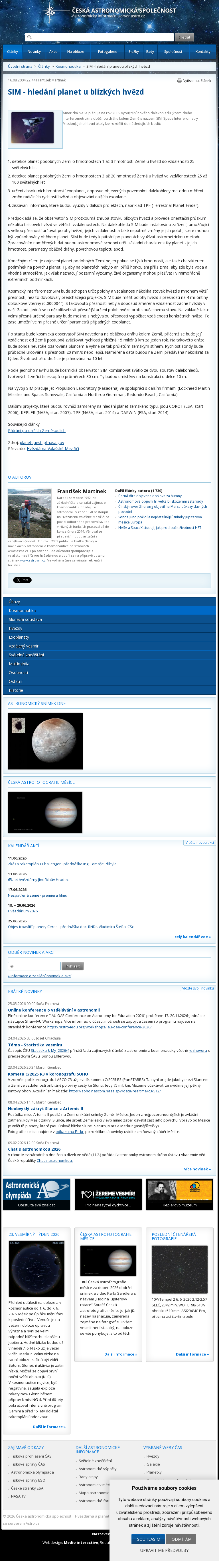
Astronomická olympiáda (32, 1472)
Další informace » (49, 1426)
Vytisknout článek (197, 80)
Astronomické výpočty (98, 1468)
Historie (16, 690)
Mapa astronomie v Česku (101, 1492)
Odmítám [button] (182, 1539)
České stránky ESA (27, 1488)
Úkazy (14, 601)
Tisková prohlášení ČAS (31, 1456)
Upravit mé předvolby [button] (164, 1550)
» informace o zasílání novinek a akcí (39, 975)
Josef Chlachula (48, 1038)
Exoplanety (19, 637)
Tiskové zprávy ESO (28, 1480)
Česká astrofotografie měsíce (41, 782)
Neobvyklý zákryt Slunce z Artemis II (45, 1108)
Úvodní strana (20, 66)
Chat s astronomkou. (55, 1160)
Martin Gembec (48, 1067)
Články (12, 51)
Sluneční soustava (25, 619)
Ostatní (15, 681)
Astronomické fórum (96, 1500)
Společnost (173, 51)
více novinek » (197, 1169)
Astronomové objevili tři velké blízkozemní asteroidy (160, 501)
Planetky (154, 1472)
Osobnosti (18, 672)
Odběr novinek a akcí (31, 952)
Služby (134, 51)
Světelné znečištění (26, 654)
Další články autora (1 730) (138, 490)
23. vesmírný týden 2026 (34, 1234)
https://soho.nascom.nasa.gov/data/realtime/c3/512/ (115, 1091)
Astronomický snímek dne (37, 703)
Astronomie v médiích (97, 1484)
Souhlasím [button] (148, 1539)
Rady (150, 51)
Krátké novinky (25, 991)
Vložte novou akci (200, 842)
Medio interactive (81, 1542)
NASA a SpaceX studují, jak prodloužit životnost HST (159, 527)
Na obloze (75, 51)
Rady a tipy (88, 1476)
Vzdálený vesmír (23, 646)
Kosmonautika (68, 66)
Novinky (34, 51)
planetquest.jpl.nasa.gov (42, 442)
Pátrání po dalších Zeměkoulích (37, 430)
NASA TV (18, 1496)
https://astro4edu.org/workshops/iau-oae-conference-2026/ (99, 1027)
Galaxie (153, 1464)
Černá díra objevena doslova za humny (150, 495)
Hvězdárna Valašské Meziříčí (53, 448)
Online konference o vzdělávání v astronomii (54, 1010)
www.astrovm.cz (33, 560)
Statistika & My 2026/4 (50, 1050)
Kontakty (203, 51)
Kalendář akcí (23, 845)
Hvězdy (15, 628)
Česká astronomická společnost (43, 1516)
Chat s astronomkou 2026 (34, 1149)
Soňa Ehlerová (47, 1003)
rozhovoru (198, 1050)
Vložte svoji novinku (198, 988)
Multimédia (19, 663)
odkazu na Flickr (70, 1131)
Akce (53, 51)
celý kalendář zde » (193, 936)
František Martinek (51, 80)
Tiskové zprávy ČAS (28, 1464)
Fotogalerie (107, 51)
